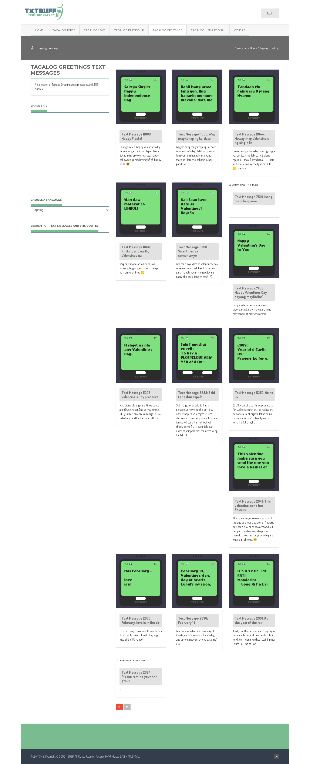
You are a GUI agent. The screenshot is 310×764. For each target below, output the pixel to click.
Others (239, 30)
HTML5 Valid (132, 756)
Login (270, 13)
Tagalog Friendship (129, 30)
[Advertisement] (70, 159)
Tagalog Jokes (64, 30)
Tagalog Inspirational (208, 30)
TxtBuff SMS (37, 756)
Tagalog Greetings (167, 30)
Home (39, 30)
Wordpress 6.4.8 (116, 756)
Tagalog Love (94, 30)
